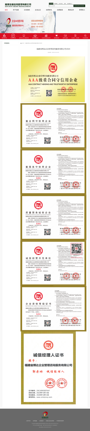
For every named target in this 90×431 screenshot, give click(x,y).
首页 (6, 10)
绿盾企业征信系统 (50, 420)
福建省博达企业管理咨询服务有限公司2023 (33, 43)
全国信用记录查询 (79, 5)
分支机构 (27, 10)
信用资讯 (49, 10)
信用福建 (35, 420)
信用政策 (60, 10)
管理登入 (82, 10)
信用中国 (28, 420)
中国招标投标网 (60, 420)
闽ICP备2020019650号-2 (48, 425)
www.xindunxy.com (54, 423)
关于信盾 (16, 10)
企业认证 (38, 10)
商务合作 (71, 10)
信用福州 (41, 420)
